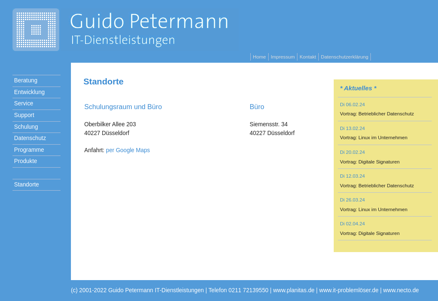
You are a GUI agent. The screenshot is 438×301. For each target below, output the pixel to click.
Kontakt (307, 56)
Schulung (25, 127)
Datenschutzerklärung (345, 56)
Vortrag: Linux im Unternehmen (374, 137)
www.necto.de (401, 290)
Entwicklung (29, 92)
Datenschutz (29, 138)
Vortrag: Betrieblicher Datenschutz (377, 113)
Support (23, 115)
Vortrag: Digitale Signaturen (370, 161)
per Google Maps (128, 150)
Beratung (25, 80)
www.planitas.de (294, 290)
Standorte (26, 184)
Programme (28, 150)
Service (23, 103)
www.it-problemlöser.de (348, 290)
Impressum (282, 56)
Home (259, 56)
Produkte (25, 161)
